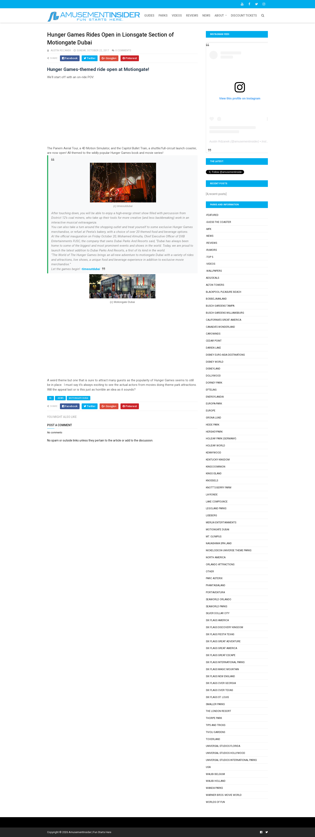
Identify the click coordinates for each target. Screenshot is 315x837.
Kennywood (213, 452)
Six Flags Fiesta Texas (220, 634)
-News (60, 398)
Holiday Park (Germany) (221, 438)
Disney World (214, 361)
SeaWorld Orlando (218, 599)
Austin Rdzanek (219, 141)
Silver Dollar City (217, 613)
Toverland (213, 739)
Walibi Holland (216, 781)
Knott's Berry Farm (218, 487)
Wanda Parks (214, 788)
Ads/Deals (212, 277)
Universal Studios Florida (223, 746)
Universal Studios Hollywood (225, 753)
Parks (163, 15)
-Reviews (211, 243)
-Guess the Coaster (218, 222)
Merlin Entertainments (221, 522)
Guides (149, 15)
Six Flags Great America (221, 648)
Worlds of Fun (215, 802)
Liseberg (211, 515)
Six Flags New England (220, 676)
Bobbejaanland (216, 298)
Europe (210, 410)
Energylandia (215, 396)
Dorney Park (214, 382)
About (219, 15)
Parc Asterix (214, 578)
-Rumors (211, 250)
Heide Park (212, 424)
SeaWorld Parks (216, 606)
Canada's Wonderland (220, 326)
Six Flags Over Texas (219, 690)
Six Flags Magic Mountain (222, 669)
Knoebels (212, 480)
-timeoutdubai (90, 269)
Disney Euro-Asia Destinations (225, 354)
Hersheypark (214, 431)
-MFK (208, 229)
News (206, 15)
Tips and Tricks (215, 725)
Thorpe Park (214, 718)
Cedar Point (214, 340)
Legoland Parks (216, 508)
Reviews (192, 15)
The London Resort (218, 711)
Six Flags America (217, 620)
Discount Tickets (244, 15)
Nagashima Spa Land (219, 543)
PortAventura (215, 592)
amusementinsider (246, 141)
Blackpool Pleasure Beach (223, 292)
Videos (177, 15)
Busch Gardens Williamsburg (225, 312)
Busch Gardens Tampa (220, 305)
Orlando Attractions (220, 564)
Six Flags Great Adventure (223, 641)
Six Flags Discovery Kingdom (224, 627)
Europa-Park (214, 403)
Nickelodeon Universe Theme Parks (228, 550)
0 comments (123, 50)
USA (208, 767)
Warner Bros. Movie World (224, 795)
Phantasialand (215, 585)
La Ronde (212, 494)
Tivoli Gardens (215, 732)
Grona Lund (213, 417)
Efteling (211, 389)
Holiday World (215, 445)
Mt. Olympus (213, 536)
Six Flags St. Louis (217, 697)
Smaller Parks (215, 704)
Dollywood (213, 375)
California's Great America (223, 319)
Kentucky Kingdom (218, 459)
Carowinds (213, 333)
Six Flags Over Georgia (221, 683)
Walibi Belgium (215, 774)
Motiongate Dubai (78, 398)
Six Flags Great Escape (220, 655)
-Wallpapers (214, 270)
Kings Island (214, 473)
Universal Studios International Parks (231, 760)
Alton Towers (215, 284)
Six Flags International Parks (225, 662)
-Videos (210, 263)
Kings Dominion (215, 466)
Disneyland (213, 368)
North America (216, 557)
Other (210, 571)
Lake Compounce (217, 501)
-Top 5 (209, 257)
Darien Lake (213, 347)
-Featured (212, 215)
